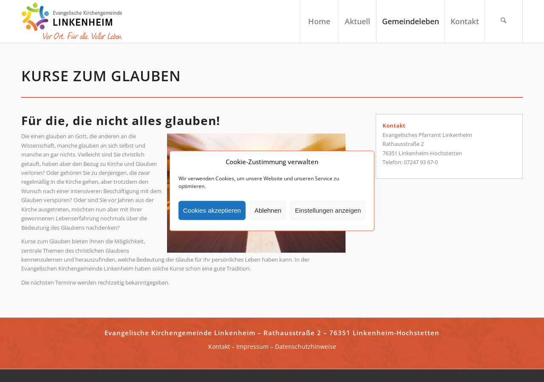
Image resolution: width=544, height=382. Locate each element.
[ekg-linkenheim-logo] (74, 21)
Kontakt (219, 346)
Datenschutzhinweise (305, 346)
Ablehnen (268, 210)
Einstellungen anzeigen (328, 210)
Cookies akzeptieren (212, 210)
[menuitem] (319, 21)
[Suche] (503, 21)
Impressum (252, 346)
